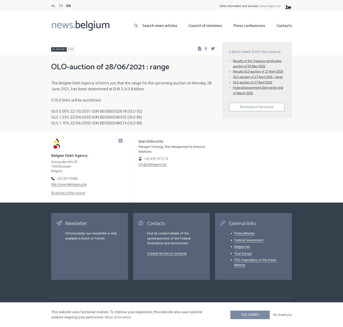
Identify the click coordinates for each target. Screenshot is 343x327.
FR (61, 6)
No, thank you (282, 315)
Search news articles (159, 26)
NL (53, 6)
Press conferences (249, 26)
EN (68, 6)
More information (118, 317)
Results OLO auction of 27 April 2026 (258, 71)
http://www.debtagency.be (69, 184)
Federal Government (248, 240)
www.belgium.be (270, 6)
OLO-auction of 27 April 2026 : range (258, 77)
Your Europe (243, 253)
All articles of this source (257, 107)
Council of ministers (205, 26)
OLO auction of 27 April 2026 (252, 82)
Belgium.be (242, 247)
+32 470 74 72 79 (156, 159)
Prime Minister (244, 233)
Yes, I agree (250, 315)
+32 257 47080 (67, 178)
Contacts (284, 26)
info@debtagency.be (152, 164)
